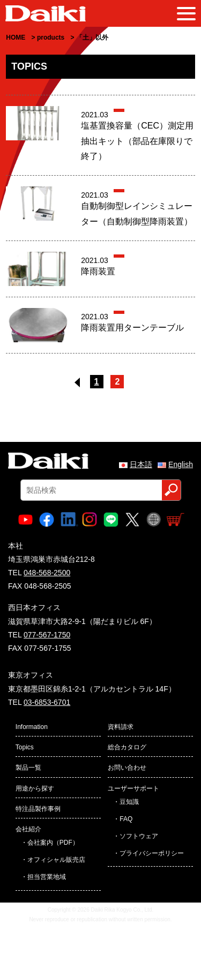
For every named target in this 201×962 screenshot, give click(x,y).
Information (32, 727)
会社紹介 (28, 829)
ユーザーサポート (133, 788)
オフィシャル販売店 (56, 859)
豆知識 (129, 802)
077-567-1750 (47, 634)
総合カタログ (127, 747)
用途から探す (35, 788)
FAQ (126, 819)
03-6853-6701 (47, 702)
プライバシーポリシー (152, 853)
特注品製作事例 (38, 809)
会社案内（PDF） (53, 842)
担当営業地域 (46, 877)
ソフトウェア (139, 836)
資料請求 (120, 727)
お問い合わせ (127, 767)
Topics (25, 747)
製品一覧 (28, 767)
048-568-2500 (47, 572)
